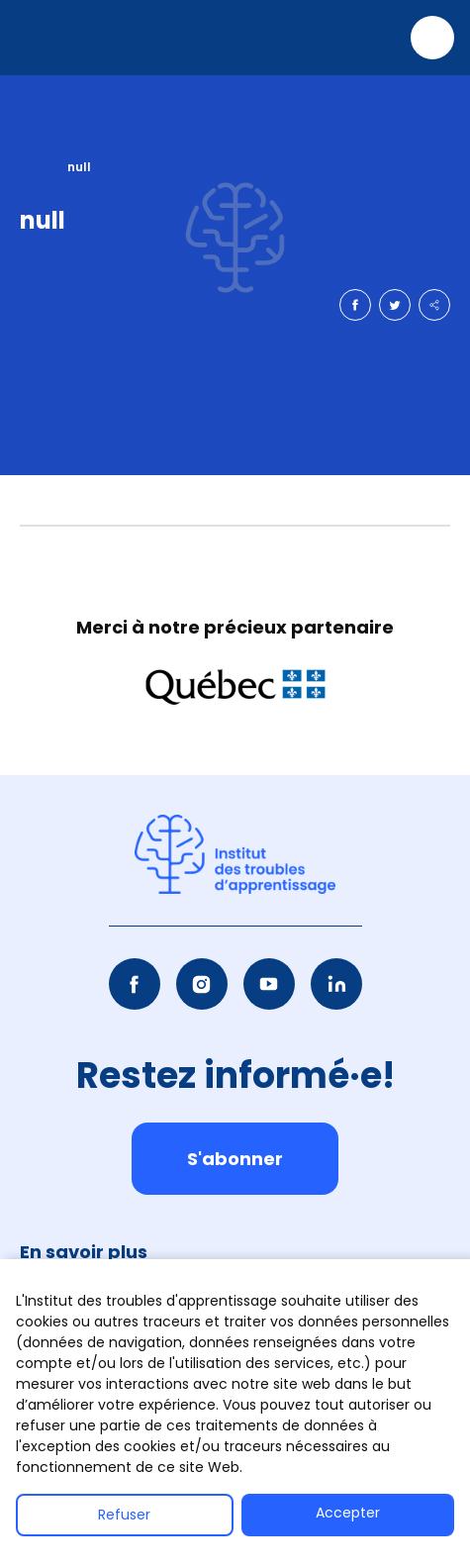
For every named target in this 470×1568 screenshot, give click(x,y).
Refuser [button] (124, 1514)
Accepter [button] (348, 1512)
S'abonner (235, 1158)
